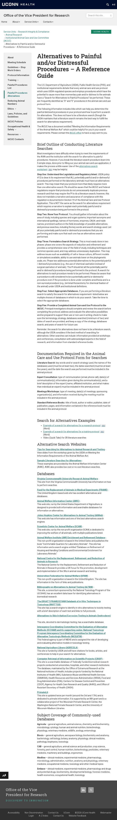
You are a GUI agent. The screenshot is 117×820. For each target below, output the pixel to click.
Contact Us (58, 816)
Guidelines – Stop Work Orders (16, 69)
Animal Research (14, 35)
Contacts (48, 22)
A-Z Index (43, 816)
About (16, 22)
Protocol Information (18, 75)
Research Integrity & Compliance (33, 32)
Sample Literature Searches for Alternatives (60, 460)
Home (4, 22)
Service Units (32, 22)
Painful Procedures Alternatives (17, 94)
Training (12, 80)
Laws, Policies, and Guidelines (17, 115)
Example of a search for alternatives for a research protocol (74, 425)
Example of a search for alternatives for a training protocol (73, 431)
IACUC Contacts (16, 139)
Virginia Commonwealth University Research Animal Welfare (68, 479)
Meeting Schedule (17, 62)
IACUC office (76, 133)
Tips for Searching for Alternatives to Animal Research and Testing (71, 449)
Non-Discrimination (34, 812)
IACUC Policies (15, 121)
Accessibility (14, 812)
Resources (13, 134)
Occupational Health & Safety (19, 128)
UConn (67, 812)
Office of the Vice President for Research (36, 15)
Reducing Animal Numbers (16, 102)
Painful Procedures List (17, 86)
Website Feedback (77, 816)
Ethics (11, 109)
